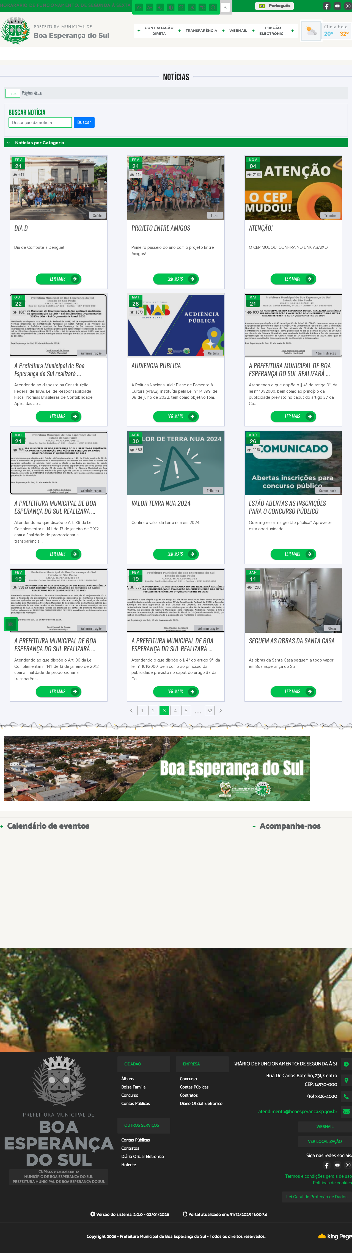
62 (209, 711)
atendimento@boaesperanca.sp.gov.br (297, 1112)
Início (13, 93)
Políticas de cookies (332, 1182)
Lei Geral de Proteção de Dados (317, 1196)
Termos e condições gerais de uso (318, 1176)
